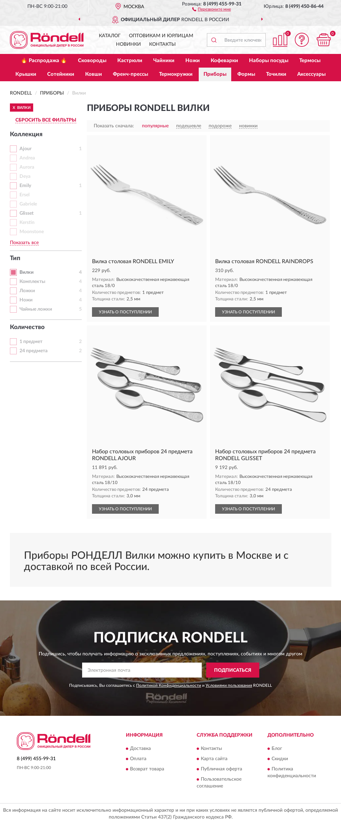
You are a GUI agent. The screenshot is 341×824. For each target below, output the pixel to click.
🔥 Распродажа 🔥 (44, 60)
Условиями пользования (229, 685)
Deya (24, 176)
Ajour (25, 148)
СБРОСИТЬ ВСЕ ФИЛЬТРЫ (45, 120)
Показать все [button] (24, 242)
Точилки (276, 74)
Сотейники (60, 74)
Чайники (163, 60)
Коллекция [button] (26, 134)
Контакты (162, 44)
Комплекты (32, 281)
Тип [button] (15, 258)
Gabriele (28, 204)
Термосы (309, 60)
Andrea (27, 158)
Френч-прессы (130, 74)
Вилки (26, 272)
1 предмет (30, 341)
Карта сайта (214, 758)
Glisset (26, 213)
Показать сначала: (114, 126)
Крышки (25, 74)
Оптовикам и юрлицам (161, 35)
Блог (277, 748)
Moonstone (31, 231)
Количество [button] (27, 327)
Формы (246, 74)
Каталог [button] (110, 35)
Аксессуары (311, 74)
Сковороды (92, 60)
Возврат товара (147, 769)
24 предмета (33, 351)
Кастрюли (129, 60)
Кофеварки (224, 60)
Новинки (128, 44)
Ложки (27, 290)
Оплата (138, 758)
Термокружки (176, 74)
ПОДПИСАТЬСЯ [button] (232, 670)
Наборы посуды (268, 60)
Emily (25, 185)
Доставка (140, 748)
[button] (211, 9)
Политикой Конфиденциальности (168, 685)
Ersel (24, 195)
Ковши (93, 74)
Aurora (26, 167)
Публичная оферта (221, 769)
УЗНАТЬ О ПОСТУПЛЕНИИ (125, 312)
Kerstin (27, 222)
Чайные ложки (35, 309)
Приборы (215, 74)
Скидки (280, 758)
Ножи (192, 60)
